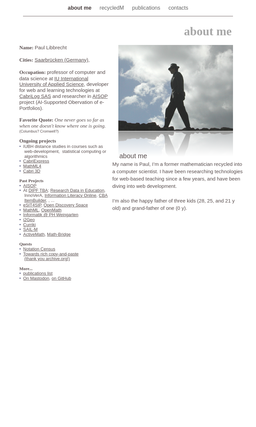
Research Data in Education (77, 190)
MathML (31, 210)
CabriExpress (36, 161)
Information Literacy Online (70, 195)
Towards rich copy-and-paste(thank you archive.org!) (51, 256)
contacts (178, 8)
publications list (38, 273)
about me (80, 8)
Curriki (29, 224)
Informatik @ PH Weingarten (50, 214)
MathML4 (32, 166)
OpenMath (51, 210)
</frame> (198, 270)
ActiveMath (34, 234)
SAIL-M (30, 229)
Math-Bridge (59, 234)
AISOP (100, 96)
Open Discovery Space (66, 205)
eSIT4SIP (32, 205)
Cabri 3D (31, 171)
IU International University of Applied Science (53, 81)
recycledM (112, 8)
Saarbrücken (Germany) (61, 60)
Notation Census (39, 248)
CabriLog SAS (35, 96)
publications (147, 8)
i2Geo (29, 219)
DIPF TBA (38, 190)
